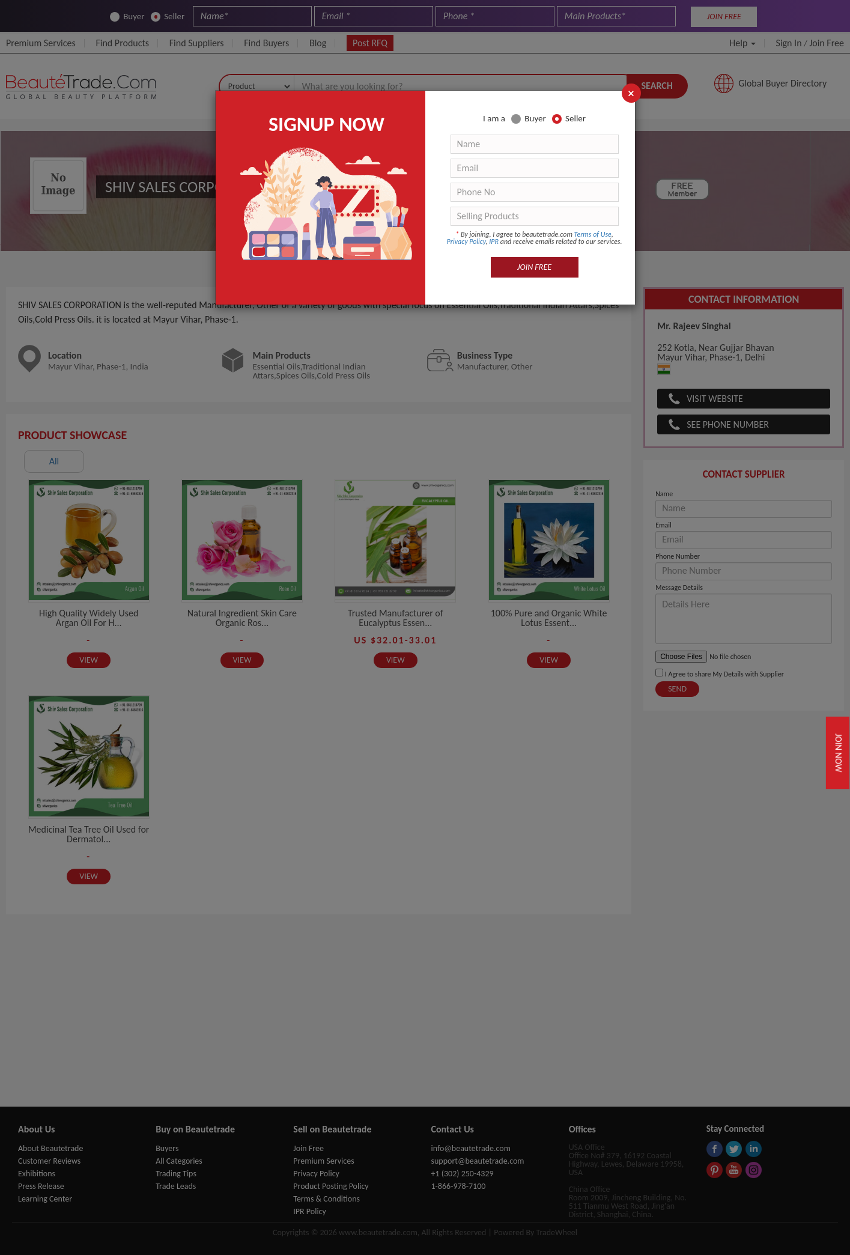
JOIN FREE (534, 267)
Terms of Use (593, 234)
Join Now (838, 752)
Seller (569, 118)
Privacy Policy (466, 241)
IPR (494, 241)
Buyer (528, 118)
